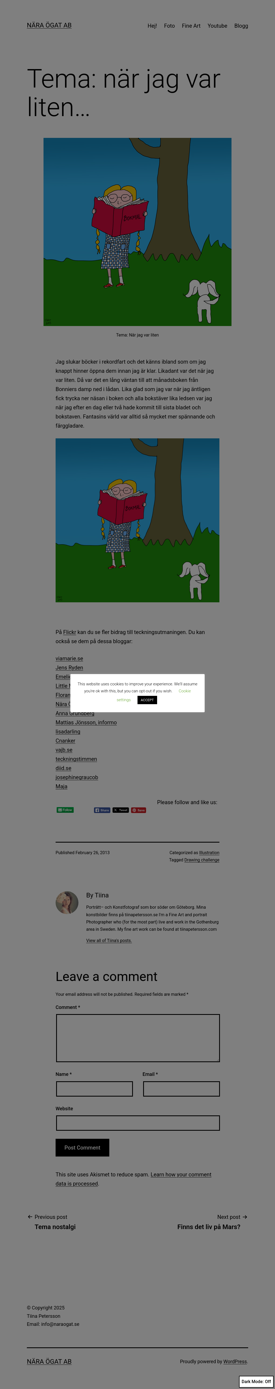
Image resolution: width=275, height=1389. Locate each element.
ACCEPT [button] (147, 700)
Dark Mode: (256, 1382)
